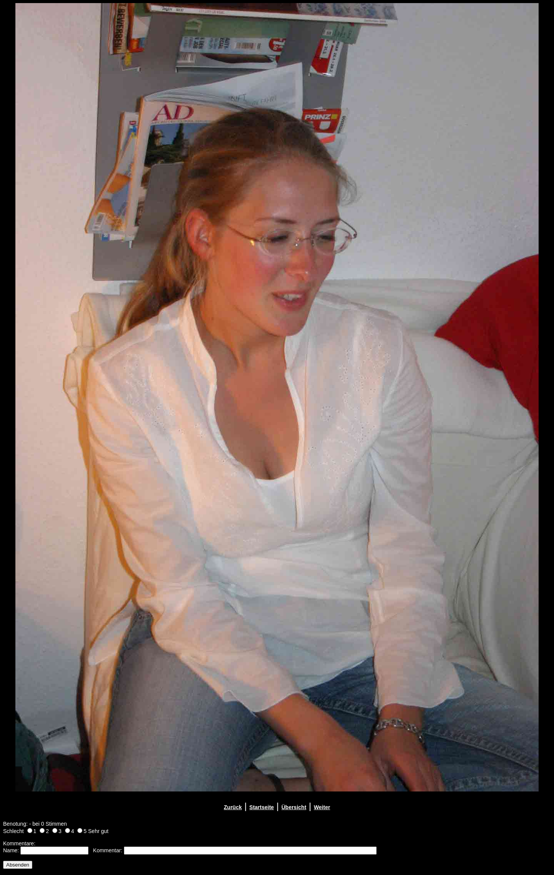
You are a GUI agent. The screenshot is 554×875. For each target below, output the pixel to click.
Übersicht (293, 807)
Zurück (233, 807)
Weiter (322, 807)
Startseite (261, 807)
